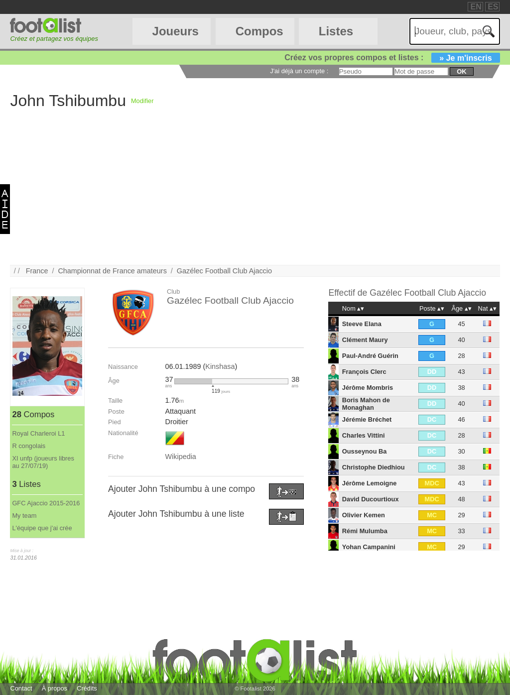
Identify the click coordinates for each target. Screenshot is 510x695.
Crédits (87, 688)
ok (461, 71)
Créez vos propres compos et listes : (392, 57)
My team (24, 515)
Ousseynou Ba (364, 451)
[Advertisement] (255, 195)
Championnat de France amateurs (112, 271)
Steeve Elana (362, 324)
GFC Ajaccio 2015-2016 (46, 503)
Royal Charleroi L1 (38, 433)
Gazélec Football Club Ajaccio (224, 271)
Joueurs (175, 31)
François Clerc (364, 371)
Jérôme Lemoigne (369, 483)
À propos (54, 688)
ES (493, 6)
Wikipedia (180, 457)
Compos (259, 31)
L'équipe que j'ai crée (42, 528)
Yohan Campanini (368, 547)
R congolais (28, 446)
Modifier (142, 101)
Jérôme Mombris (367, 387)
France (37, 271)
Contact (21, 688)
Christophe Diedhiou (373, 467)
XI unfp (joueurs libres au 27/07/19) (43, 462)
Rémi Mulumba (364, 531)
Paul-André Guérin (370, 355)
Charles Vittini (363, 435)
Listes (336, 31)
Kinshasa (220, 366)
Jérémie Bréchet (367, 419)
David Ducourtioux (370, 499)
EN (475, 6)
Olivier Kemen (363, 515)
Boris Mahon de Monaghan (366, 403)
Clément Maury (365, 340)
